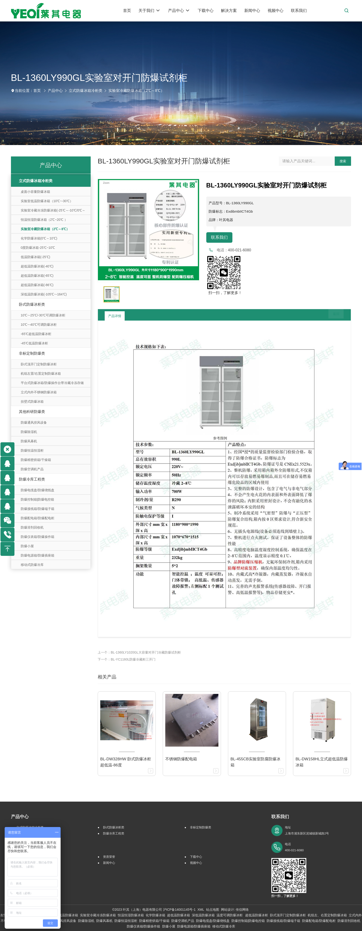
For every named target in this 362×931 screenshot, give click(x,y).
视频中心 (196, 863)
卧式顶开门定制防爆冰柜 (39, 364)
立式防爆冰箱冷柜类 (85, 91)
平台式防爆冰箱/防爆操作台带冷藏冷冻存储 (52, 383)
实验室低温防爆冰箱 (63, 915)
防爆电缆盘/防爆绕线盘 (37, 490)
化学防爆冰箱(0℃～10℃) (39, 238)
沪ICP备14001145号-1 (179, 909)
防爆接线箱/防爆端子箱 (37, 509)
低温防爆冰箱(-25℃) (35, 257)
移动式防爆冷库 (32, 565)
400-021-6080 (239, 251)
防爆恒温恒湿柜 (32, 450)
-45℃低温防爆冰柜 (34, 343)
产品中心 (55, 91)
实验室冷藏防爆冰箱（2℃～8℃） (136, 91)
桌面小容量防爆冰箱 (35, 192)
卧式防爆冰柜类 (32, 304)
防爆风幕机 (29, 441)
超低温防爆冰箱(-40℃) (37, 266)
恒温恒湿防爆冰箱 (131, 915)
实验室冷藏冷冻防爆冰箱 (98, 915)
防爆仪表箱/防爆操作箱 (37, 537)
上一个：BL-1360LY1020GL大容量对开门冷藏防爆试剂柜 (139, 652)
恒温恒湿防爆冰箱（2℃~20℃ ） (44, 220)
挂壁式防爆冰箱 (32, 401)
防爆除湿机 (29, 432)
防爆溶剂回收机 (32, 527)
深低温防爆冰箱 (203, 915)
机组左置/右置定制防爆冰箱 (41, 373)
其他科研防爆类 (32, 412)
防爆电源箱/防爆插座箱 (37, 555)
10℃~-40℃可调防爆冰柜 (39, 324)
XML (200, 909)
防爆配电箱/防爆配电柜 (37, 518)
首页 (37, 91)
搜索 (343, 161)
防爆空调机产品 (32, 469)
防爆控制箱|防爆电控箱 (37, 499)
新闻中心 (109, 863)
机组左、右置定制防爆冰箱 (327, 915)
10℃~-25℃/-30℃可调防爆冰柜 (43, 315)
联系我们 (220, 237)
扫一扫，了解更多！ (224, 293)
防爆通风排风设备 (34, 422)
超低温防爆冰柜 (256, 915)
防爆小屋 (27, 546)
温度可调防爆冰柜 (230, 915)
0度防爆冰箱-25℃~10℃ (38, 247)
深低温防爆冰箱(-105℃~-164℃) (44, 294)
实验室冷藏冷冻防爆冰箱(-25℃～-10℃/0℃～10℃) (53, 211)
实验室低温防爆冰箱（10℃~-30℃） (47, 201)
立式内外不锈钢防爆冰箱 (39, 392)
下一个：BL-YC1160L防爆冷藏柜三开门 (126, 659)
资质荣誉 (109, 856)
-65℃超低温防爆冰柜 (36, 334)
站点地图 (212, 909)
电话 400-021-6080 (294, 847)
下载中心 (196, 856)
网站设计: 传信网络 (235, 909)
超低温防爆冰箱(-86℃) (37, 285)
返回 (332, 316)
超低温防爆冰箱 (178, 915)
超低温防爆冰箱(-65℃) (37, 275)
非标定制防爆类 (32, 353)
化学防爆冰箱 (155, 915)
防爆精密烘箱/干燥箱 (36, 460)
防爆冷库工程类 (32, 479)
